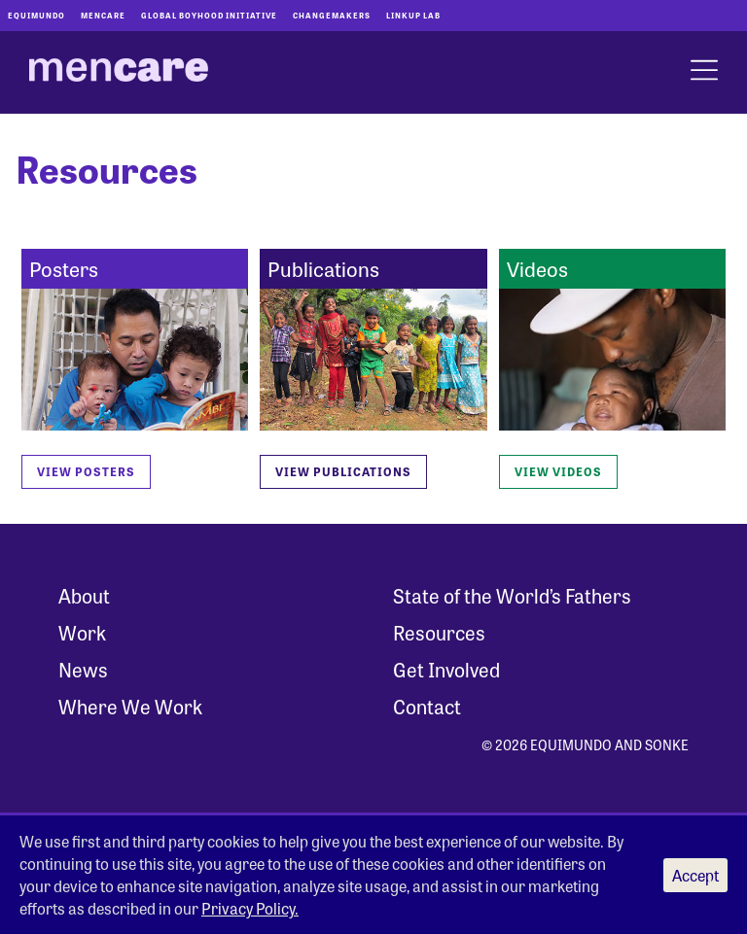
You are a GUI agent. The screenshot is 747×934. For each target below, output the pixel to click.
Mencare (103, 15)
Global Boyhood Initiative (209, 15)
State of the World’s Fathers (512, 595)
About (84, 595)
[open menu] (704, 72)
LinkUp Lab (413, 15)
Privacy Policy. (250, 908)
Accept (695, 875)
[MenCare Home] (118, 72)
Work (82, 632)
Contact (427, 706)
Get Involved (446, 669)
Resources (439, 632)
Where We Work (130, 706)
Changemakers (332, 15)
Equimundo (36, 15)
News (83, 669)
